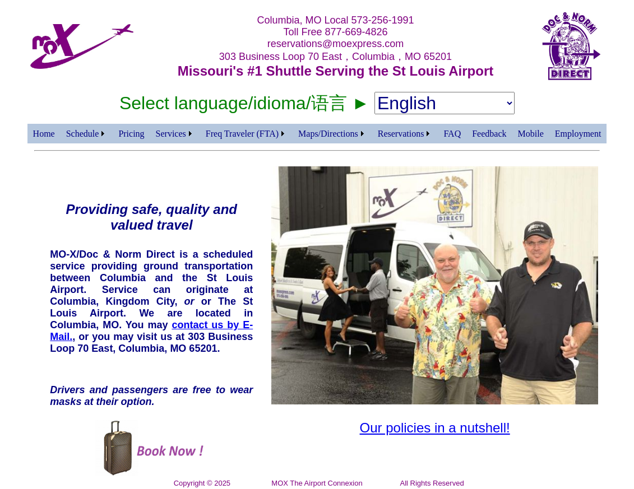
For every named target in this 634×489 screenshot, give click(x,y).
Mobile (531, 133)
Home (44, 133)
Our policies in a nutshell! (435, 427)
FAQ (452, 133)
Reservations (401, 133)
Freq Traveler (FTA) (242, 133)
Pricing (131, 133)
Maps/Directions (328, 133)
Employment (578, 133)
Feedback (489, 133)
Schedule (82, 133)
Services (171, 133)
